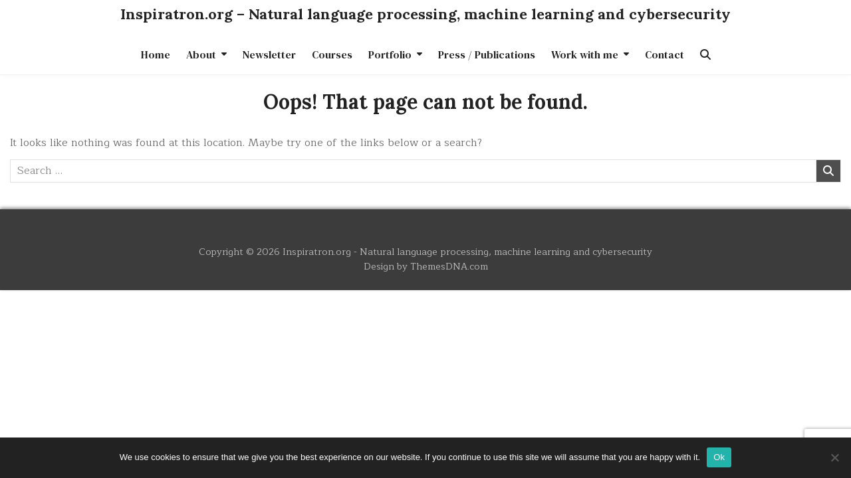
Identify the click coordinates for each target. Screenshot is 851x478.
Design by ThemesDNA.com (426, 266)
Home (155, 54)
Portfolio (390, 54)
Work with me (584, 54)
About (201, 54)
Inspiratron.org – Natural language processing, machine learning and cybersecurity (425, 14)
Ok (719, 457)
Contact (664, 54)
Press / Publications (486, 54)
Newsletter (269, 54)
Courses (332, 54)
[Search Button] (705, 54)
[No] (834, 457)
